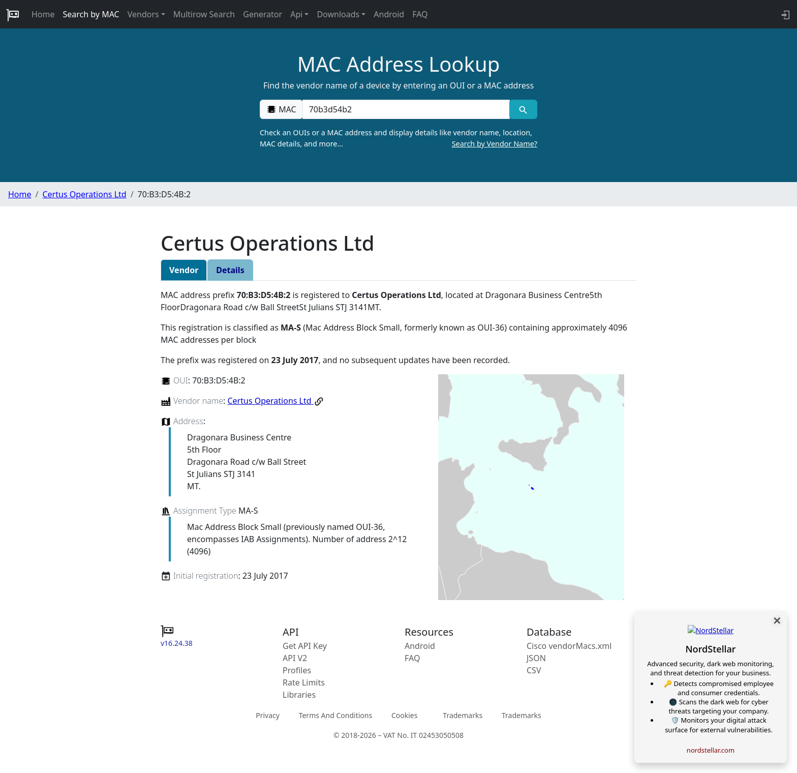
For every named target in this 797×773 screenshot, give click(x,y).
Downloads (338, 14)
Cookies (404, 715)
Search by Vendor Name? (494, 143)
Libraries (299, 694)
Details (230, 270)
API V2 (295, 658)
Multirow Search (204, 14)
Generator (262, 14)
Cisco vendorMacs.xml (569, 645)
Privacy (268, 715)
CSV (534, 670)
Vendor (183, 270)
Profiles (297, 670)
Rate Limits (304, 682)
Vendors (143, 14)
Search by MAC (91, 14)
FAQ (419, 14)
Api (296, 14)
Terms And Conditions (335, 715)
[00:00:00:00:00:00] (406, 109)
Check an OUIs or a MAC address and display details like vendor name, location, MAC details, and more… (398, 138)
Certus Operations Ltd (84, 194)
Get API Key (305, 645)
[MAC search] (523, 109)
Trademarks (462, 715)
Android (389, 14)
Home (43, 14)
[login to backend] (784, 14)
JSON (536, 658)
